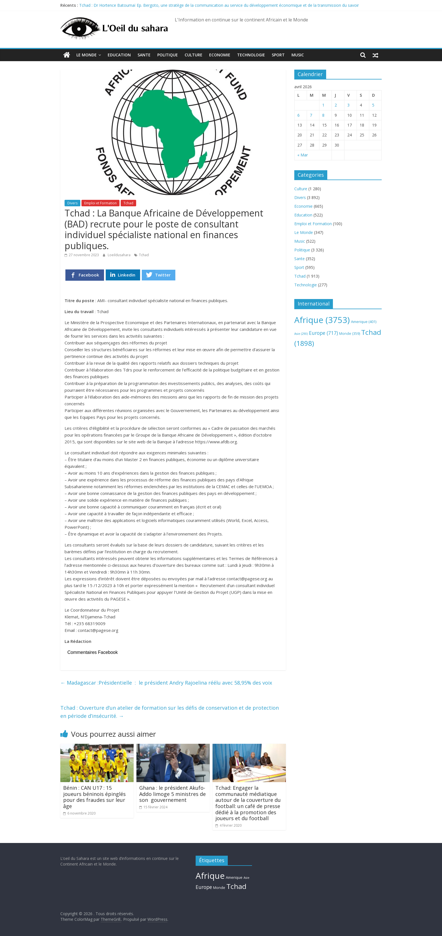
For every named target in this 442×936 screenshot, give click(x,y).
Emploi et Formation (100, 203)
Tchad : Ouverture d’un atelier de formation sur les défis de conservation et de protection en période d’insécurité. (169, 711)
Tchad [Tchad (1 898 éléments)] (236, 886)
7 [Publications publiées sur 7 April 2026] (311, 115)
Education (119, 54)
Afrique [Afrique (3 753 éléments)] (322, 320)
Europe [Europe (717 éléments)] (323, 332)
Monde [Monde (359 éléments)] (349, 333)
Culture (193, 54)
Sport (278, 54)
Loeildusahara (119, 255)
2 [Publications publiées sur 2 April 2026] (336, 105)
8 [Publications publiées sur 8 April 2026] (323, 115)
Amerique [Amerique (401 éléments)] (363, 321)
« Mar (302, 155)
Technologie (251, 54)
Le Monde (86, 54)
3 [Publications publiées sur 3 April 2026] (348, 105)
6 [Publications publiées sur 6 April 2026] (298, 115)
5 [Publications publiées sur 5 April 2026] (373, 105)
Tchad (128, 203)
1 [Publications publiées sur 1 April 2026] (323, 105)
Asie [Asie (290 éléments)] (301, 334)
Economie (219, 54)
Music (297, 54)
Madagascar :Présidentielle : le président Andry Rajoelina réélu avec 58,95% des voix (166, 682)
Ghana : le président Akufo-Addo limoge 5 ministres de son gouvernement (172, 793)
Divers (72, 203)
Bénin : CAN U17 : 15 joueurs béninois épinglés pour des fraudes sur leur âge (94, 796)
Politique (167, 54)
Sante (144, 54)
